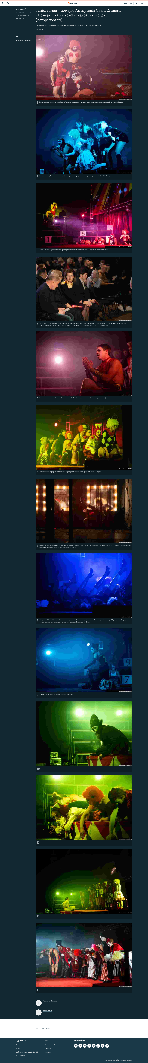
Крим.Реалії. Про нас (52, 1045)
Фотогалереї (21, 9)
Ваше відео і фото (21, 1045)
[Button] (21, 37)
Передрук (48, 1048)
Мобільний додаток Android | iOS (27, 1052)
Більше (39, 29)
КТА (131, 3)
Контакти (48, 1052)
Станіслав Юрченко (22, 15)
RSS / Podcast (20, 1056)
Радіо (18, 1048)
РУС (125, 3)
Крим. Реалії (20, 18)
